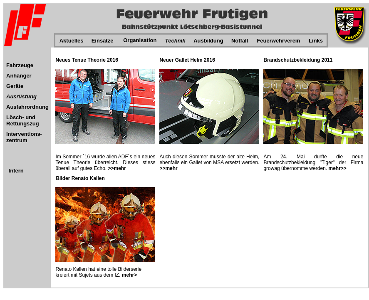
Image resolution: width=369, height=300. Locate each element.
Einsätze (103, 41)
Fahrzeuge (19, 65)
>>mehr (117, 168)
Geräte (14, 86)
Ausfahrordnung (27, 107)
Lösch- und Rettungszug (22, 120)
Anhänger (19, 75)
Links (316, 41)
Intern (16, 171)
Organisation (139, 40)
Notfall (239, 41)
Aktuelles (71, 41)
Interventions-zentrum (24, 137)
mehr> (128, 275)
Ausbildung (208, 41)
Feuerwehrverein (278, 41)
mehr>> (338, 168)
